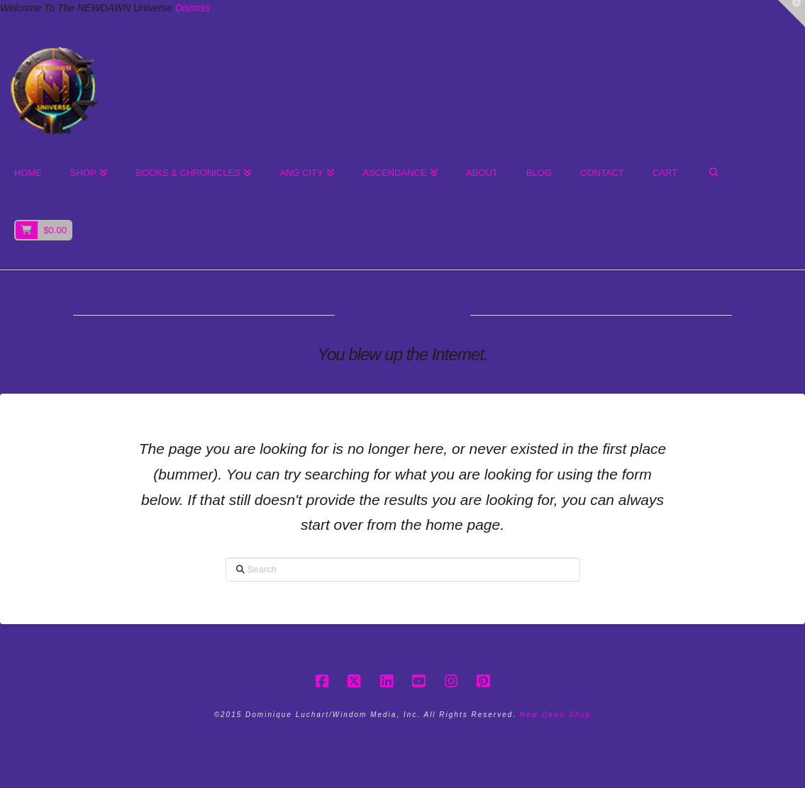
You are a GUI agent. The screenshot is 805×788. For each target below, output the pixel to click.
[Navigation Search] (713, 174)
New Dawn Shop (555, 714)
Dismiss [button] (192, 7)
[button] (791, 13)
